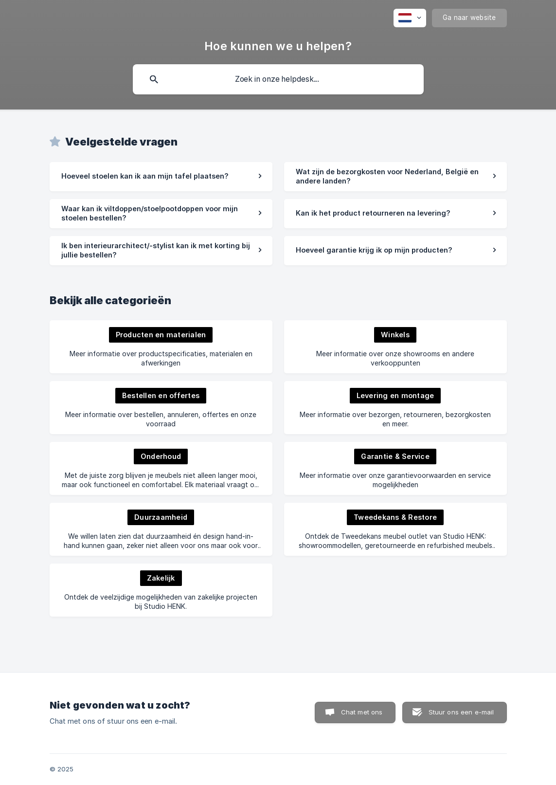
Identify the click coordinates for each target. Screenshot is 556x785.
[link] (161, 176)
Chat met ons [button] (362, 712)
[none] (410, 18)
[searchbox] (278, 79)
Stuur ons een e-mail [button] (461, 712)
